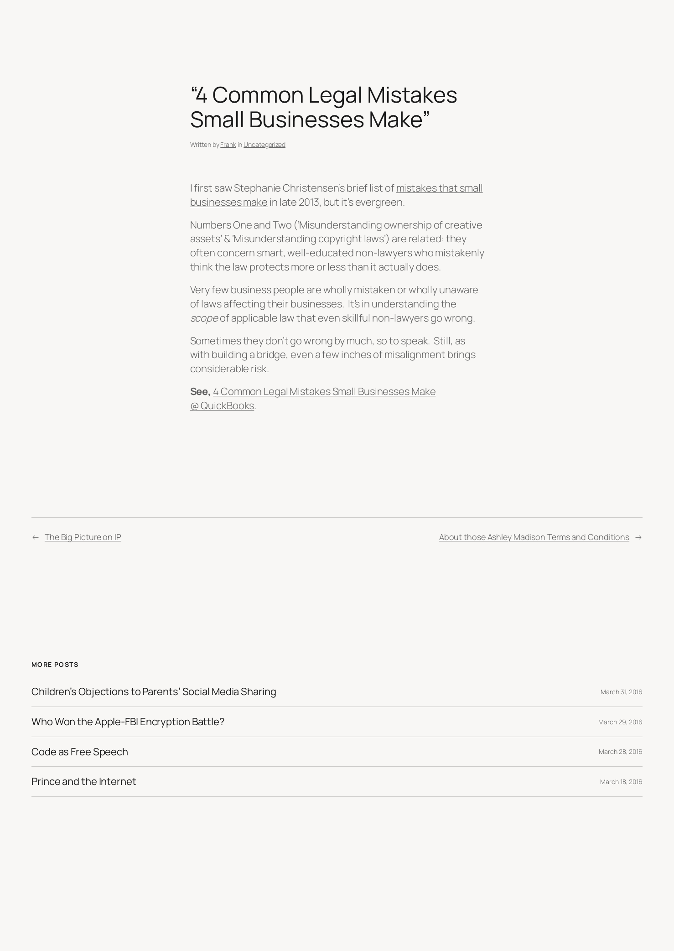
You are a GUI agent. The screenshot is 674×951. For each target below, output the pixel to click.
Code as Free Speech (79, 752)
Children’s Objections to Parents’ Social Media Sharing (153, 691)
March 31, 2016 (622, 691)
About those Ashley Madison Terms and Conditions (534, 536)
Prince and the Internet (83, 781)
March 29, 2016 (620, 721)
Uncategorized (264, 144)
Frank (228, 144)
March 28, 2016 (621, 751)
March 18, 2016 (621, 781)
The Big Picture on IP (83, 536)
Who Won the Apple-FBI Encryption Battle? (128, 722)
